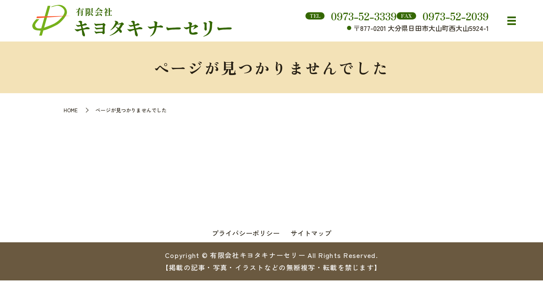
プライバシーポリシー (246, 233)
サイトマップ (311, 233)
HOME (71, 110)
